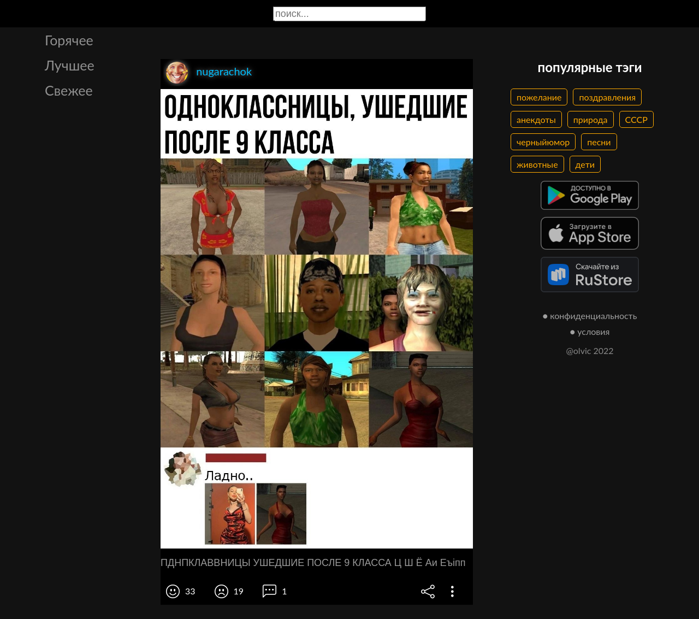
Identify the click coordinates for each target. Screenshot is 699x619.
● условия (590, 331)
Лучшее (69, 65)
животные (537, 164)
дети (585, 164)
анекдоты (536, 119)
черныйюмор (543, 142)
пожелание (539, 97)
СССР (636, 119)
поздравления (607, 97)
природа (590, 119)
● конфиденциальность (590, 315)
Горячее (69, 40)
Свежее (69, 90)
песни (599, 142)
